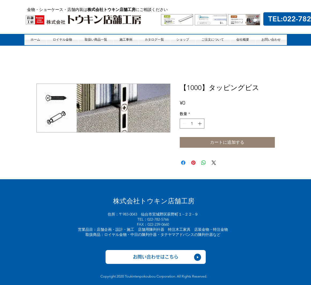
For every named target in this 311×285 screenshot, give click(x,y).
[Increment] (200, 123)
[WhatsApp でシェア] (203, 162)
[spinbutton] (192, 123)
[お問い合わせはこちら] (156, 257)
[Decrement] (184, 123)
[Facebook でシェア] (183, 162)
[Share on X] (214, 162)
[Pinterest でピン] (193, 162)
